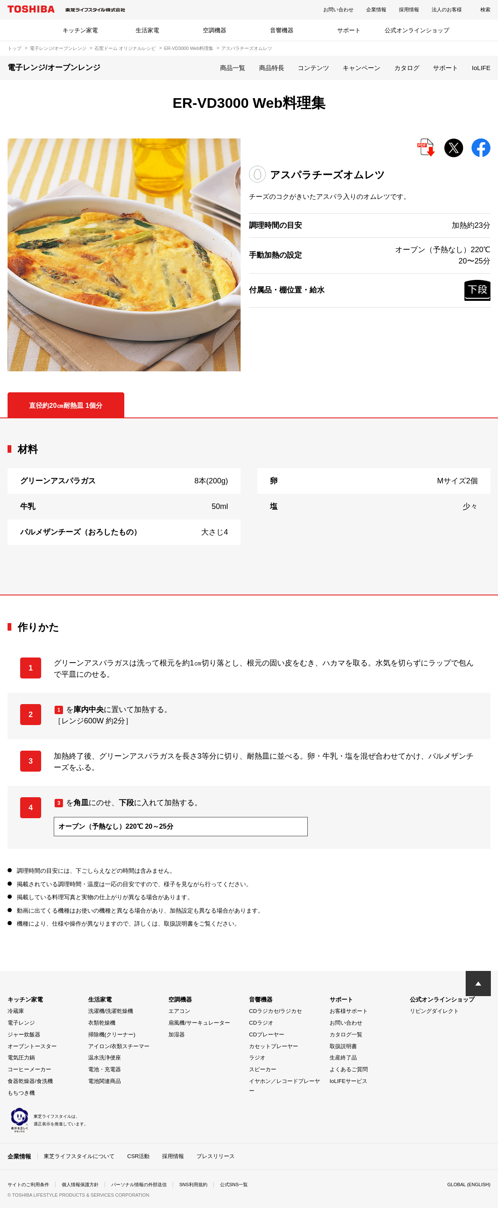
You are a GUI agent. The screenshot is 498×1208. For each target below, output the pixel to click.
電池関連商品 (104, 1081)
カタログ (406, 67)
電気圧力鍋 (21, 1057)
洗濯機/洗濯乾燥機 (111, 1011)
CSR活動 (138, 1156)
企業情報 (376, 10)
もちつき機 (21, 1093)
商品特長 (271, 67)
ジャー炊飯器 (24, 1034)
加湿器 (176, 1034)
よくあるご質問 (349, 1069)
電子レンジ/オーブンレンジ (58, 48)
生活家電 (147, 30)
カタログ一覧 (346, 1034)
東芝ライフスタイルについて (79, 1156)
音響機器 (282, 30)
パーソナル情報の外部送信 (148, 1184)
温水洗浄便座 (104, 1057)
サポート (349, 30)
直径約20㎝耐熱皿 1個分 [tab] (65, 405)
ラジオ (257, 1057)
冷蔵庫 (16, 1011)
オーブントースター (32, 1046)
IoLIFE (481, 67)
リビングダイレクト (434, 1011)
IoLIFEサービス (348, 1081)
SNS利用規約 (206, 1184)
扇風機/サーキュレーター (199, 1023)
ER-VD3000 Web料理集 (188, 48)
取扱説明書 (343, 1046)
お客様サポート (349, 1011)
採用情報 (409, 10)
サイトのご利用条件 (30, 1184)
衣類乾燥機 (101, 1023)
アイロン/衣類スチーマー (119, 1046)
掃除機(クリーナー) (112, 1034)
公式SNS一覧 (250, 1184)
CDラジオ (261, 1023)
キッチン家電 (80, 30)
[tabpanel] (249, 506)
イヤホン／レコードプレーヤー (284, 1086)
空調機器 (214, 30)
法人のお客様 (447, 10)
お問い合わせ (338, 10)
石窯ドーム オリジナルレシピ (125, 48)
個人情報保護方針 (86, 1184)
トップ (14, 48)
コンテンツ (313, 67)
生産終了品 (343, 1057)
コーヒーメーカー (29, 1069)
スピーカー (262, 1069)
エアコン (179, 1011)
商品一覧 (232, 67)
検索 (485, 10)
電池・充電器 (104, 1069)
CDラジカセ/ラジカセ (275, 1011)
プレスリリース (216, 1156)
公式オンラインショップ (417, 30)
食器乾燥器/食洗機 (30, 1081)
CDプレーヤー (266, 1034)
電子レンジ (21, 1023)
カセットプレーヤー (273, 1046)
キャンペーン (361, 67)
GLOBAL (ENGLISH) (466, 1184)
